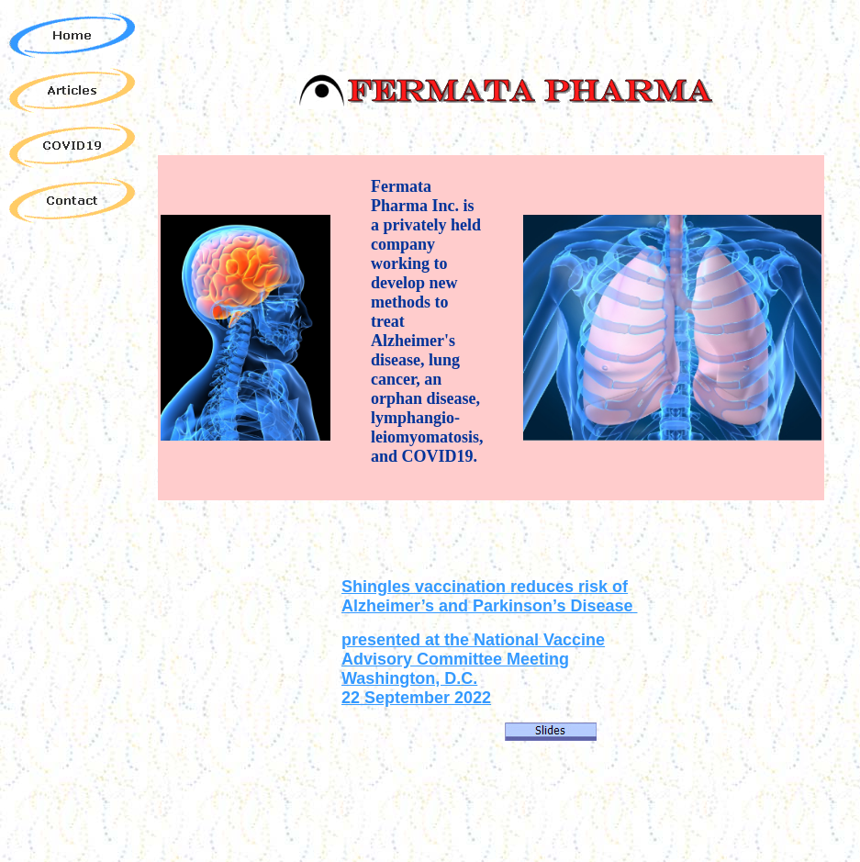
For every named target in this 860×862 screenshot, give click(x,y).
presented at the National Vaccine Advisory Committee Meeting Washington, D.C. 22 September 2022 (473, 669)
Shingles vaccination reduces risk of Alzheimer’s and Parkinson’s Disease (489, 596)
